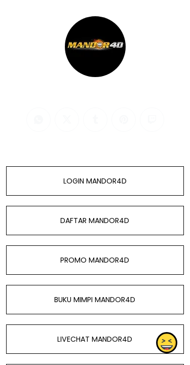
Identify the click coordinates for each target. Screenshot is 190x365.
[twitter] (67, 119)
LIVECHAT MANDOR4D (94, 339)
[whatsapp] (38, 119)
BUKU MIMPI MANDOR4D (94, 300)
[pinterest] (123, 119)
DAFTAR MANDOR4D (94, 220)
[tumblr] (95, 119)
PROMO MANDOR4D (94, 260)
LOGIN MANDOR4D (95, 181)
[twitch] (152, 119)
